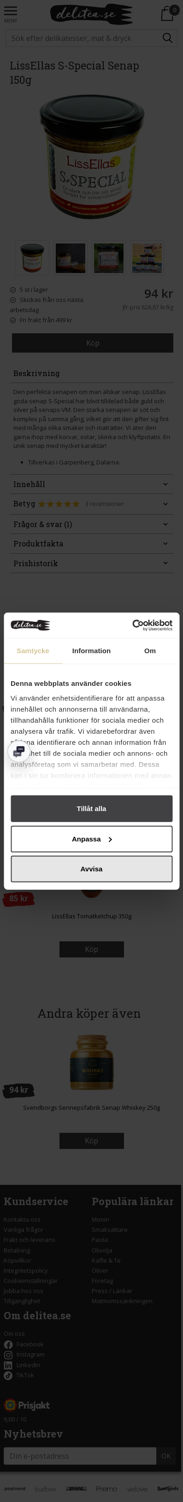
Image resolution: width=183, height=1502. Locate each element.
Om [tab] (150, 651)
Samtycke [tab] (33, 651)
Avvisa (92, 869)
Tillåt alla (91, 808)
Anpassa (92, 838)
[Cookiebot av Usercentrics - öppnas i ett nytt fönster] (132, 625)
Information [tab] (91, 651)
